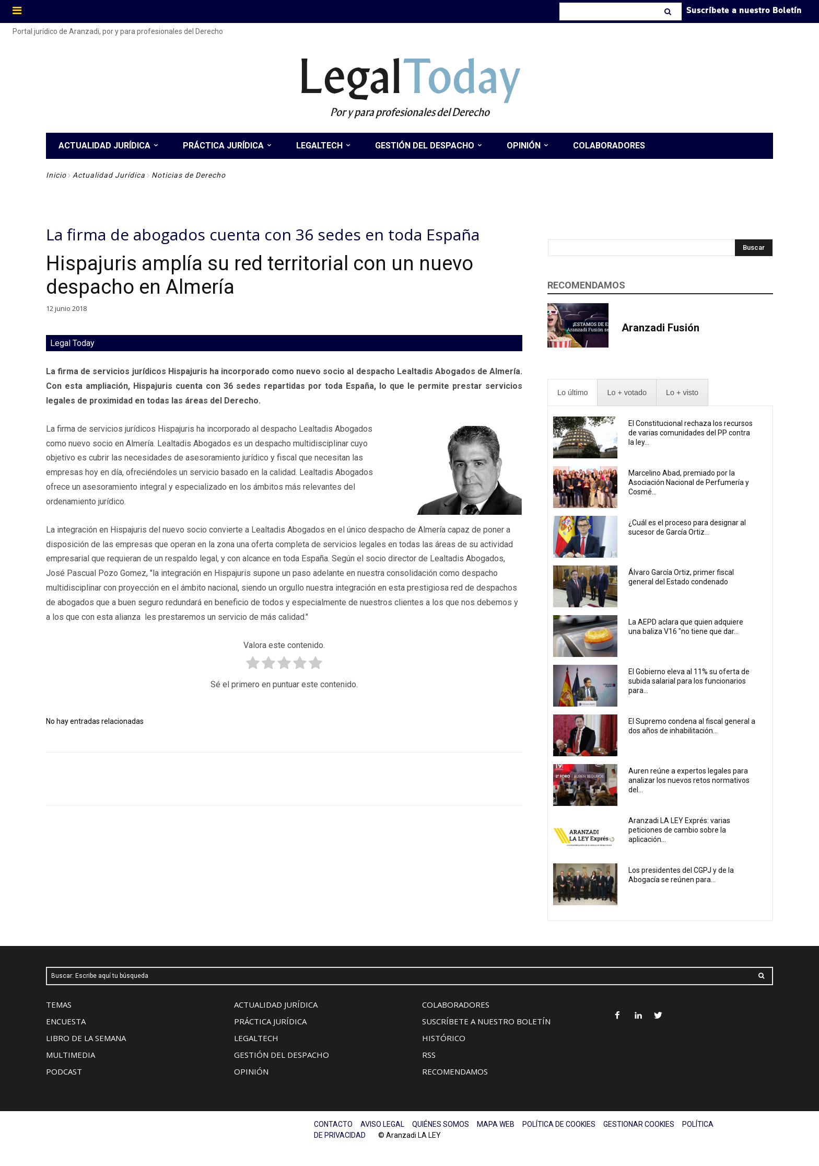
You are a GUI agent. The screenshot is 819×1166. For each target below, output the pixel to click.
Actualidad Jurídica (109, 175)
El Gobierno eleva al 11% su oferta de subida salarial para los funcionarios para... (689, 681)
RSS (429, 1054)
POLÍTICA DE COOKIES (558, 1124)
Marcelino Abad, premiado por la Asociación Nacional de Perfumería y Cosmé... (688, 482)
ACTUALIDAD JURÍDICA (276, 1004)
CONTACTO (333, 1124)
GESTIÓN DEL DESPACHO (281, 1054)
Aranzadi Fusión (660, 327)
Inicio (56, 175)
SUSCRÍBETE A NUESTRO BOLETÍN (486, 1021)
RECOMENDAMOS (455, 1071)
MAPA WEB (495, 1124)
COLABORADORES (455, 1004)
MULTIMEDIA (70, 1054)
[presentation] (572, 393)
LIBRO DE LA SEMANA (86, 1038)
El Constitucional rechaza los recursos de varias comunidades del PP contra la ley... (690, 432)
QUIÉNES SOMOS (440, 1124)
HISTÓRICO (443, 1038)
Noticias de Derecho (188, 175)
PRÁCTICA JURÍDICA (270, 1021)
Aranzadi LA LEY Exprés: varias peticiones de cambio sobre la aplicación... (679, 830)
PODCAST (64, 1071)
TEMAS (59, 1004)
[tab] (572, 393)
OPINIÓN (251, 1071)
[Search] (669, 11)
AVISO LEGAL (382, 1124)
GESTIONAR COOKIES (638, 1124)
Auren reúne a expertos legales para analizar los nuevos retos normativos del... (689, 780)
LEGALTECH (256, 1038)
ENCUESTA (66, 1021)
